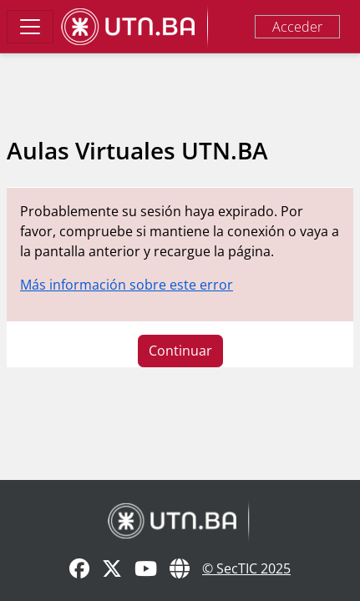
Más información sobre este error (126, 284)
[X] (112, 569)
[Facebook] (79, 569)
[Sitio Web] (180, 569)
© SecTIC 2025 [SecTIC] (246, 568)
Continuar (180, 350)
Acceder (297, 27)
